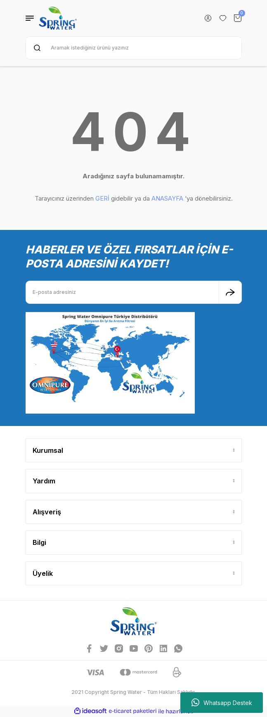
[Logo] (58, 18)
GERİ (102, 198)
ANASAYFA (167, 198)
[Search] (134, 47)
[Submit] (230, 292)
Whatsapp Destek (221, 702)
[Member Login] (208, 18)
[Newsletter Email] (134, 292)
